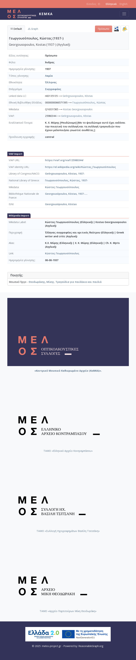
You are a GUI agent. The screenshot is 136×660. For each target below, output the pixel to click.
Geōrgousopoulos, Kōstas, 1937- (65, 173)
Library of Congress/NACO (24, 173)
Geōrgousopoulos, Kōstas (76, 116)
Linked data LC (17, 96)
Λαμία (49, 75)
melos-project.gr (51, 646)
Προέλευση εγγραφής (22, 137)
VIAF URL (14, 160)
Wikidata (14, 109)
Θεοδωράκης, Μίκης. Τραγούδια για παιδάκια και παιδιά (65, 282)
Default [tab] (16, 28)
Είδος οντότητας (18, 55)
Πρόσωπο (103, 28)
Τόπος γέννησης (18, 75)
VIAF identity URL (19, 167)
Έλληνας (51, 82)
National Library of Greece (24, 180)
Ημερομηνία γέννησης (22, 69)
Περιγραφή (15, 232)
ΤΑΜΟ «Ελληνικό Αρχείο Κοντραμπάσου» (68, 450)
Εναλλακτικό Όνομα (20, 122)
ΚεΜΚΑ (46, 13)
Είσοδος (93, 4)
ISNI (11, 204)
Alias (11, 243)
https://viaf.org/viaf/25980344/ (64, 160)
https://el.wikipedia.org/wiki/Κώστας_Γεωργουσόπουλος (80, 167)
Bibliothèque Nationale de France (24, 195)
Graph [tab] (33, 28)
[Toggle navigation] (124, 14)
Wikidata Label (17, 222)
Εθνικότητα (15, 82)
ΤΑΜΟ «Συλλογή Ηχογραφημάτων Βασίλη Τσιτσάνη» (68, 531)
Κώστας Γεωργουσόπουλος (62, 187)
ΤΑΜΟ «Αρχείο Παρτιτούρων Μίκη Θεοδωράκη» (68, 611)
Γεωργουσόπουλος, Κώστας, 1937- (66, 180)
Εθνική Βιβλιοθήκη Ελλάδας (25, 102)
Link (11, 253)
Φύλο (12, 62)
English (123, 4)
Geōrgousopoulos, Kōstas (78, 96)
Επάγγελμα (15, 89)
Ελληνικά (111, 4)
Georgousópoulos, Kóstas (61, 204)
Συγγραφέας (53, 89)
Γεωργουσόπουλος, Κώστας (89, 102)
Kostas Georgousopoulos (78, 109)
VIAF (11, 116)
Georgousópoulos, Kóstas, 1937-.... (66, 193)
